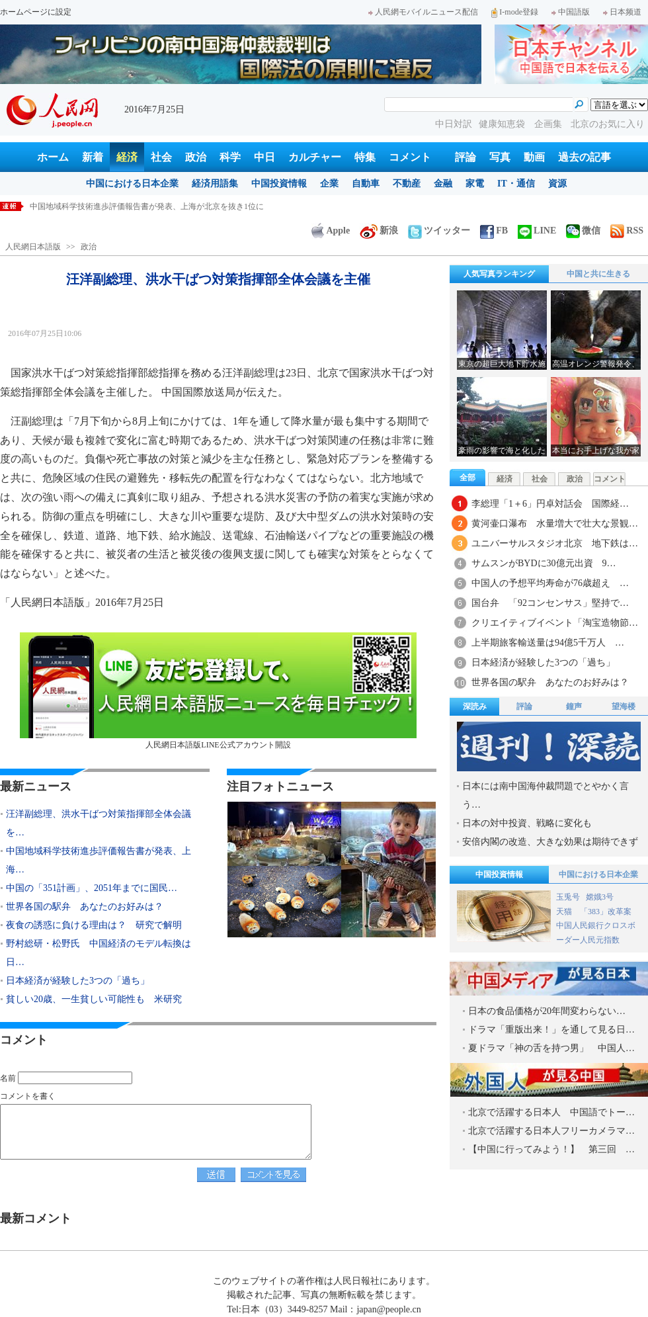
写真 (499, 157)
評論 (465, 157)
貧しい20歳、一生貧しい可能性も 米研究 (94, 999)
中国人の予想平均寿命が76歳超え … (550, 583)
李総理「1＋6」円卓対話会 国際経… (550, 504)
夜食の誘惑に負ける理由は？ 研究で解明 (94, 925)
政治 (195, 157)
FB (494, 230)
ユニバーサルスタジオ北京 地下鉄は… (554, 543)
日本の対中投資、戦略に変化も (527, 823)
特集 (365, 157)
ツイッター (439, 230)
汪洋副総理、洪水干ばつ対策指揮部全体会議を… (98, 823)
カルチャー (314, 157)
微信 (583, 230)
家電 (475, 184)
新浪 (379, 230)
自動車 (366, 184)
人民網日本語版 (33, 246)
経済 (127, 157)
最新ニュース (35, 786)
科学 (230, 157)
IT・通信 (516, 184)
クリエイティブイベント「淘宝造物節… (554, 623)
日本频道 (622, 12)
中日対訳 (453, 124)
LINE (537, 230)
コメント (410, 157)
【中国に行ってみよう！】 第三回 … (551, 1149)
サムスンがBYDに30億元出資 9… (543, 563)
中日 (264, 157)
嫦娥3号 (600, 897)
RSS (626, 230)
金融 (443, 184)
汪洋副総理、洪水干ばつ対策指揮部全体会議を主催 (121, 206)
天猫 (565, 911)
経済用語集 (215, 184)
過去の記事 (584, 157)
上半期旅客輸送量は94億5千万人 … (547, 643)
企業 (329, 184)
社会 (161, 157)
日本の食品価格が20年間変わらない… (547, 1011)
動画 (534, 157)
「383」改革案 (605, 911)
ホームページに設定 (35, 12)
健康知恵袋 (503, 124)
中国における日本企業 (132, 184)
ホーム (53, 157)
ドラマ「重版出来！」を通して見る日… (551, 1030)
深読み (475, 706)
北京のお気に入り (608, 124)
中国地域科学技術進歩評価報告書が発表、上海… (98, 860)
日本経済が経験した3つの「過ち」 (77, 981)
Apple (330, 230)
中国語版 (570, 12)
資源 (557, 184)
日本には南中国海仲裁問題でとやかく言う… (545, 795)
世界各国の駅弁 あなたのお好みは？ (84, 907)
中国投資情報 (279, 184)
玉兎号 (568, 897)
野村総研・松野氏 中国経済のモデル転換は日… (98, 953)
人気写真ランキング (499, 273)
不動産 (407, 184)
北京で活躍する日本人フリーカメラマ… (551, 1131)
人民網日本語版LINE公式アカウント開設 (218, 690)
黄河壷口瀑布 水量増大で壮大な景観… (554, 524)
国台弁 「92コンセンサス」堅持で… (550, 603)
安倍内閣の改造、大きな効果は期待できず (550, 842)
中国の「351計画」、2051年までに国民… (91, 888)
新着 (92, 157)
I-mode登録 (514, 12)
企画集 (549, 124)
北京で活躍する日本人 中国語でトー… (551, 1112)
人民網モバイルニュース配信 (423, 12)
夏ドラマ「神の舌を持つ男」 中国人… (551, 1048)
